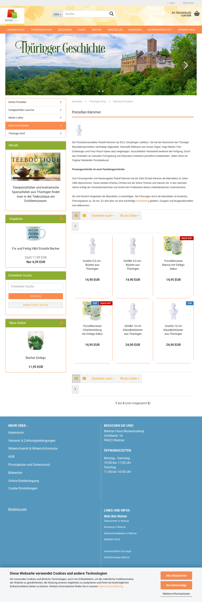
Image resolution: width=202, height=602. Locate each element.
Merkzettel (187, 3)
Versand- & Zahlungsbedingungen (31, 440)
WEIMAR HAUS (186, 29)
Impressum (16, 432)
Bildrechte (15, 473)
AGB (11, 456)
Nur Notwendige (176, 585)
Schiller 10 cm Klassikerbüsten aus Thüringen (133, 329)
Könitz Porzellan (17, 102)
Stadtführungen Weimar (117, 557)
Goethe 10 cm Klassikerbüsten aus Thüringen (173, 329)
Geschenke (65, 29)
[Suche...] (57, 13)
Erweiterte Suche (35, 305)
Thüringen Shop (41, 29)
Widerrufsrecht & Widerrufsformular (33, 448)
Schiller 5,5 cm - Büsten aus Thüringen (132, 264)
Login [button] (171, 3)
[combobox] (103, 216)
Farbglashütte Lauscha (21, 109)
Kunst (82, 29)
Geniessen (135, 29)
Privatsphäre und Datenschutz (29, 465)
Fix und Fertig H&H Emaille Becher (35, 248)
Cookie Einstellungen (22, 488)
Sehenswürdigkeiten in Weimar (120, 533)
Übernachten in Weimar (116, 521)
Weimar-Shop (16, 29)
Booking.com (17, 509)
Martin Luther (15, 117)
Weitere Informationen (176, 593)
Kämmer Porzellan (18, 125)
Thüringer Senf (16, 133)
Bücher (96, 29)
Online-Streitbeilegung (23, 481)
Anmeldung (142, 201)
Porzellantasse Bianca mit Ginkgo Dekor (173, 264)
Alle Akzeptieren (176, 575)
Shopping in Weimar (115, 527)
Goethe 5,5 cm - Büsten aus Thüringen (92, 264)
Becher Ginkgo (36, 358)
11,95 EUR (35, 367)
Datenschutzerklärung (110, 586)
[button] (17, 65)
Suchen (35, 296)
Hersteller (114, 29)
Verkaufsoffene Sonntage (117, 551)
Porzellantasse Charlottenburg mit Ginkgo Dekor (92, 329)
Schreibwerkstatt (160, 29)
